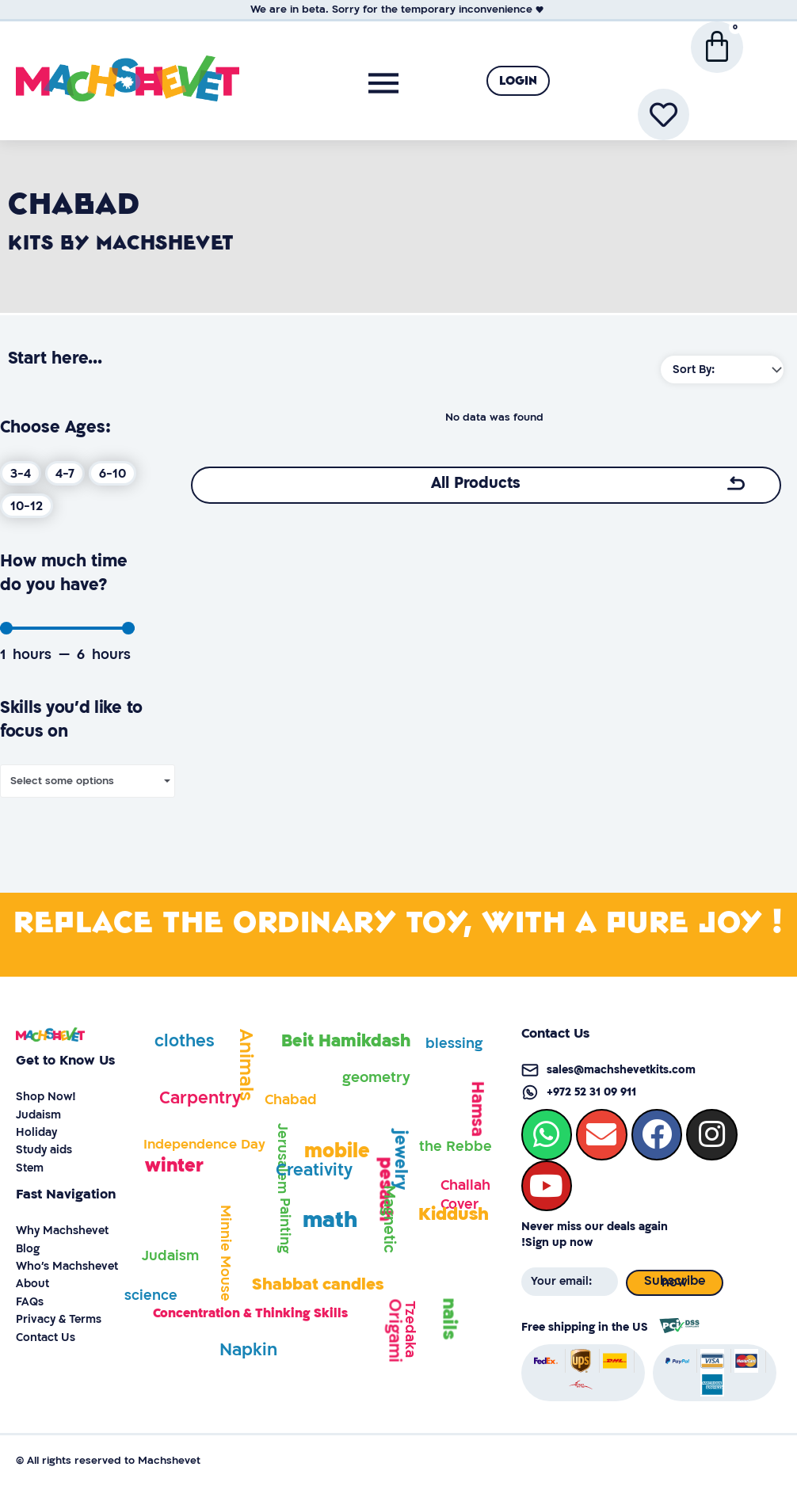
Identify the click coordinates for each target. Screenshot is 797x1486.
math (330, 1220)
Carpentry (200, 1098)
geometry (376, 1078)
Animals (246, 1065)
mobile (337, 1151)
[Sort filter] (722, 369)
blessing (453, 1043)
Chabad (291, 1100)
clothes (184, 1041)
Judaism (170, 1256)
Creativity (314, 1170)
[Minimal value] (67, 628)
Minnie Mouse (225, 1253)
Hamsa (477, 1109)
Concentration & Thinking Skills (250, 1313)
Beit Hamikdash (345, 1041)
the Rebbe (455, 1146)
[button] (518, 81)
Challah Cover (465, 1195)
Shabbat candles (317, 1284)
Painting (285, 1225)
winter (174, 1165)
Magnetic (389, 1219)
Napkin (248, 1350)
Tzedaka (410, 1329)
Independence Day (204, 1144)
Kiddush (453, 1214)
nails (449, 1318)
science (150, 1295)
